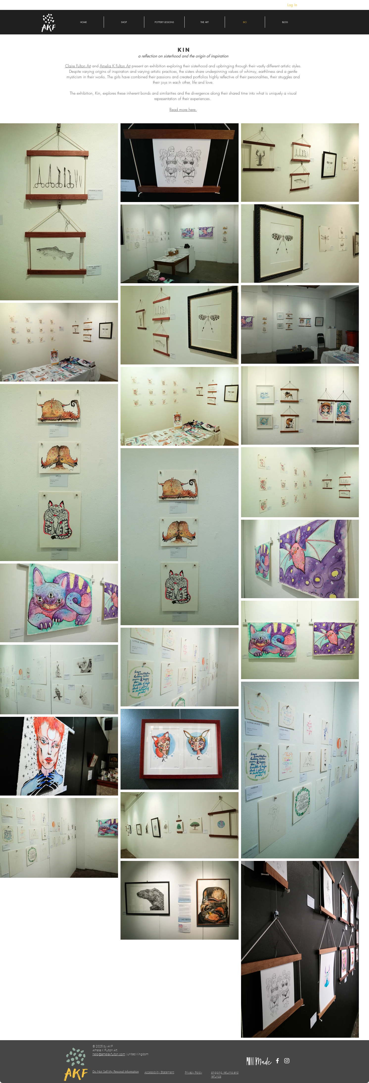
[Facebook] (277, 1060)
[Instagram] (286, 1060)
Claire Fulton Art (78, 66)
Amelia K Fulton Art (115, 66)
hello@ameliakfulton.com (109, 1054)
